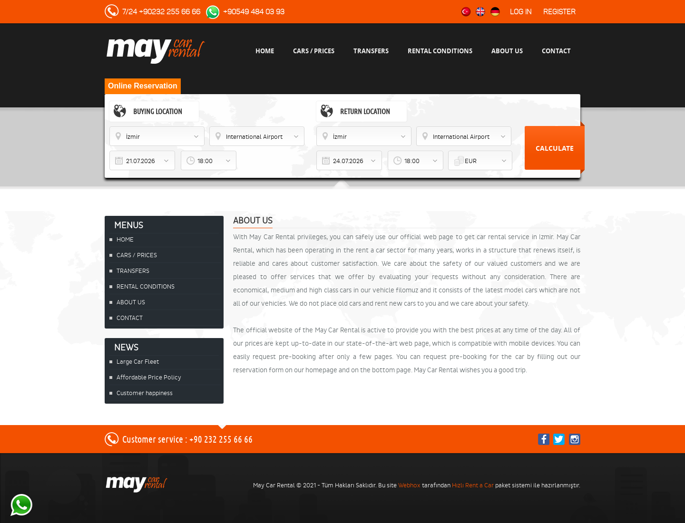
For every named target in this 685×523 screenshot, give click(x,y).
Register (559, 12)
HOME (264, 51)
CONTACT (556, 51)
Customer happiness (145, 393)
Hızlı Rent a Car (473, 485)
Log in (520, 12)
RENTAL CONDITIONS (440, 51)
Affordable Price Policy (149, 377)
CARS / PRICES (313, 51)
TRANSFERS (371, 51)
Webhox (409, 485)
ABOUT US (507, 51)
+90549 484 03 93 (253, 12)
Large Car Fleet (138, 361)
